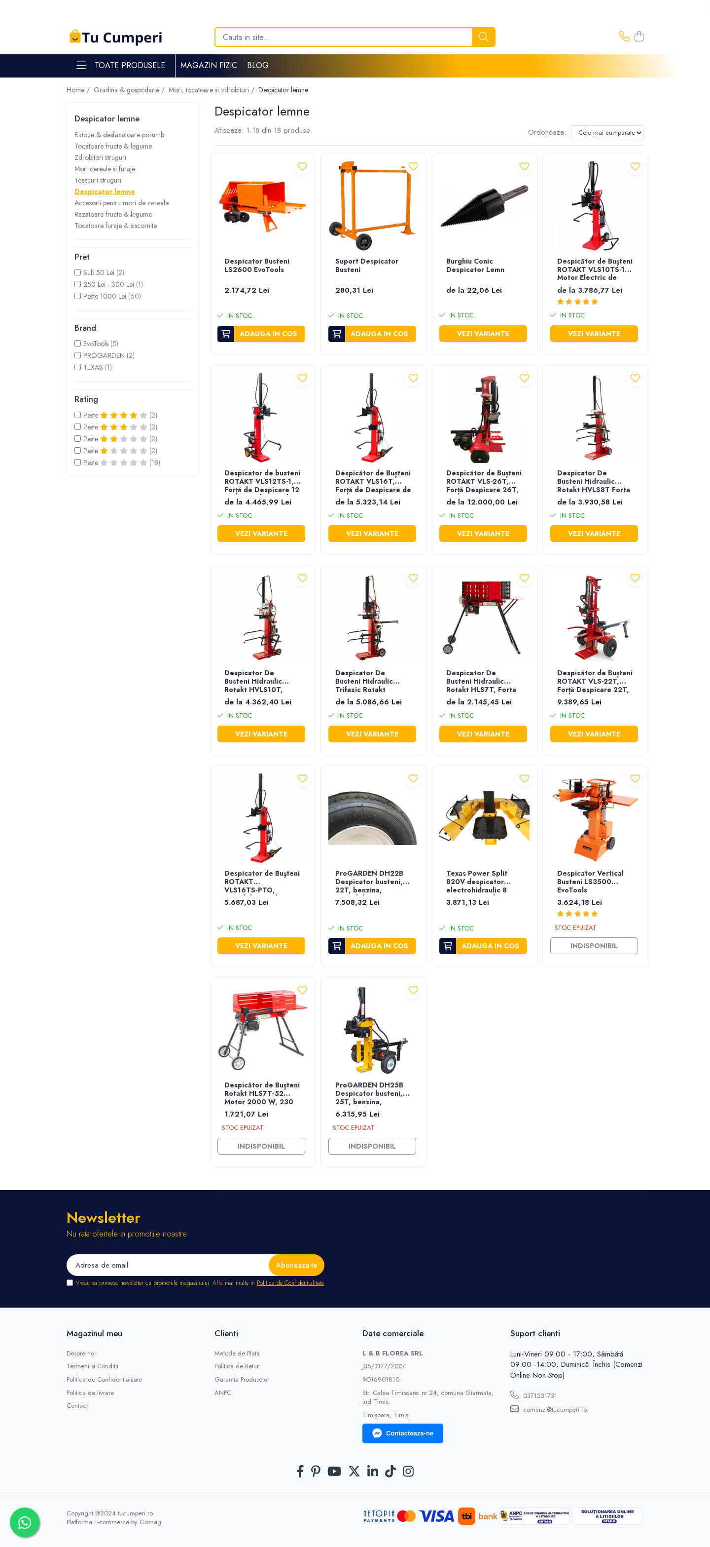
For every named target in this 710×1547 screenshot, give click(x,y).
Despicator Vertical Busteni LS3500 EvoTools (590, 882)
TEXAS (93, 367)
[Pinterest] (316, 1472)
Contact (77, 1405)
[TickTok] (390, 1472)
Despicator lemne (104, 191)
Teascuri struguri (97, 180)
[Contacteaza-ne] (624, 37)
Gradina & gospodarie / (130, 90)
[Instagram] (408, 1472)
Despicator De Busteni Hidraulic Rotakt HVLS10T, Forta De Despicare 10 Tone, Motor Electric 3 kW (257, 682)
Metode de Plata (237, 1353)
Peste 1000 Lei (104, 296)
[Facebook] (300, 1472)
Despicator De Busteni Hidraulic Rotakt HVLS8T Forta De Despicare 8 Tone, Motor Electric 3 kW (594, 482)
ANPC (222, 1393)
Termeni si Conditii (92, 1366)
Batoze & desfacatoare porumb (119, 135)
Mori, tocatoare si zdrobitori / (212, 90)
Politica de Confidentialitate (290, 1282)
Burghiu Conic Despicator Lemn (475, 265)
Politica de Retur (236, 1366)
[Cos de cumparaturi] (639, 37)
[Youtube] (334, 1472)
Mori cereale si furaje (104, 169)
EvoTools (95, 343)
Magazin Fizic (208, 65)
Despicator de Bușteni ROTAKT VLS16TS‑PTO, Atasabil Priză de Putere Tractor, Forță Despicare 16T (262, 882)
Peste (116, 415)
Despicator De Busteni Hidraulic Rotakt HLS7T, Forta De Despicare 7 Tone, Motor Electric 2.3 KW (484, 682)
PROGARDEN (104, 355)
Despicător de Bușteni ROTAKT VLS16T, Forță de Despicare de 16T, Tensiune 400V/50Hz (373, 482)
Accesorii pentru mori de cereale (121, 203)
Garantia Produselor (241, 1379)
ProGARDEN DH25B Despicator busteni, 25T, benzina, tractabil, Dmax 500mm (369, 1094)
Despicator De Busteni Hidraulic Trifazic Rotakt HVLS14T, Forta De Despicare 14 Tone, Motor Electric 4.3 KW (373, 682)
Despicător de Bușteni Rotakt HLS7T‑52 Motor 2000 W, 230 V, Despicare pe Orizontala (262, 1094)
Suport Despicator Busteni (366, 265)
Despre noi (81, 1353)
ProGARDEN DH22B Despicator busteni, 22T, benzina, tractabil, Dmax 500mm (369, 882)
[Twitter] (354, 1472)
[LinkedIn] (373, 1472)
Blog (258, 65)
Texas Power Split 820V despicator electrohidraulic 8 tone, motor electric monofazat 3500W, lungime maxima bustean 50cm (480, 882)
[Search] (355, 37)
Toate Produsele (120, 65)
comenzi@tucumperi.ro (548, 1409)
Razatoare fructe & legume (113, 214)
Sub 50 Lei (98, 272)
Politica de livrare (90, 1393)
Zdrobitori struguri (100, 157)
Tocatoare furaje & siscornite (115, 226)
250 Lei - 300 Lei (108, 284)
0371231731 (533, 1395)
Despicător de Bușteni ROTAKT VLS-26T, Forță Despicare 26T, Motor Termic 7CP (484, 482)
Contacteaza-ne (402, 1433)
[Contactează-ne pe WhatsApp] (24, 1522)
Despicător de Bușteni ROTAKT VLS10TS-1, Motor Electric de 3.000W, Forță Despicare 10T (595, 270)
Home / (79, 90)
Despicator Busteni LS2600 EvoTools (256, 265)
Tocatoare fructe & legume (113, 146)
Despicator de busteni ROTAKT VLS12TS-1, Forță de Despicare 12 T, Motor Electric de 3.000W (262, 482)
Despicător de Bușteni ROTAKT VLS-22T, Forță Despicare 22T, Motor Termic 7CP (595, 682)
